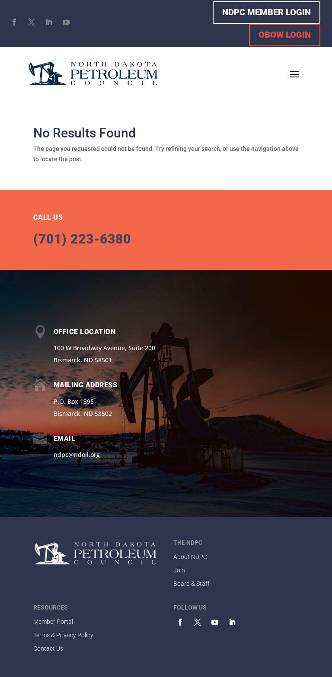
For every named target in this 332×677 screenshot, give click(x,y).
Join (179, 570)
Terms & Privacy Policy (63, 635)
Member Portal (53, 621)
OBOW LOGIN (285, 34)
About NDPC (190, 556)
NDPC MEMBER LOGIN (266, 12)
